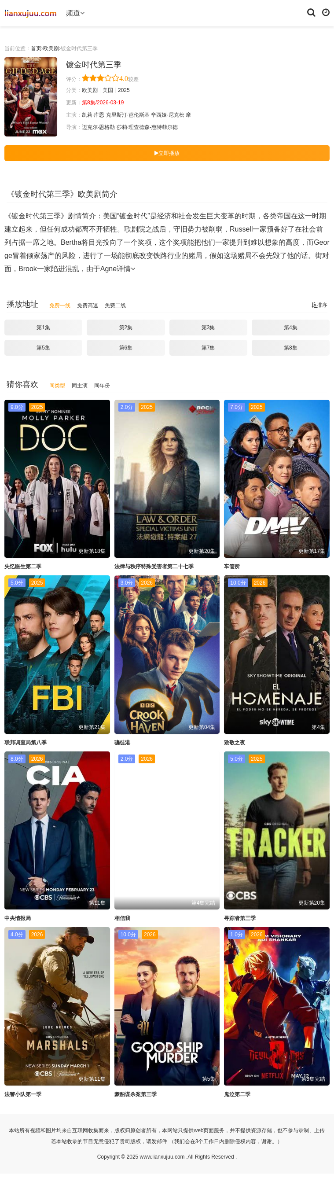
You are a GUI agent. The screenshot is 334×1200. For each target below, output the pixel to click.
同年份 (102, 386)
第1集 (43, 327)
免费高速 (87, 305)
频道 (75, 13)
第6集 (126, 348)
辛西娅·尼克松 (167, 115)
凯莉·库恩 (93, 115)
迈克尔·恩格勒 (98, 127)
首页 (36, 48)
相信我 (122, 918)
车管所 (232, 566)
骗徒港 (122, 743)
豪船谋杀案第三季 (135, 1094)
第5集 (43, 348)
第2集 (126, 327)
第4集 (290, 327)
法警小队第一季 (22, 1094)
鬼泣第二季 (237, 1094)
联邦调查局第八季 (25, 743)
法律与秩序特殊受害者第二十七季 (154, 566)
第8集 (290, 348)
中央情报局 (17, 918)
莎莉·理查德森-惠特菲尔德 (147, 127)
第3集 (208, 327)
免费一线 (59, 305)
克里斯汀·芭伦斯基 (128, 115)
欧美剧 (51, 48)
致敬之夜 (234, 743)
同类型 (57, 386)
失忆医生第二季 (22, 566)
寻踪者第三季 (240, 918)
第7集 (208, 348)
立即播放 (167, 153)
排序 (319, 305)
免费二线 (115, 305)
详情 (126, 268)
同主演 (80, 386)
